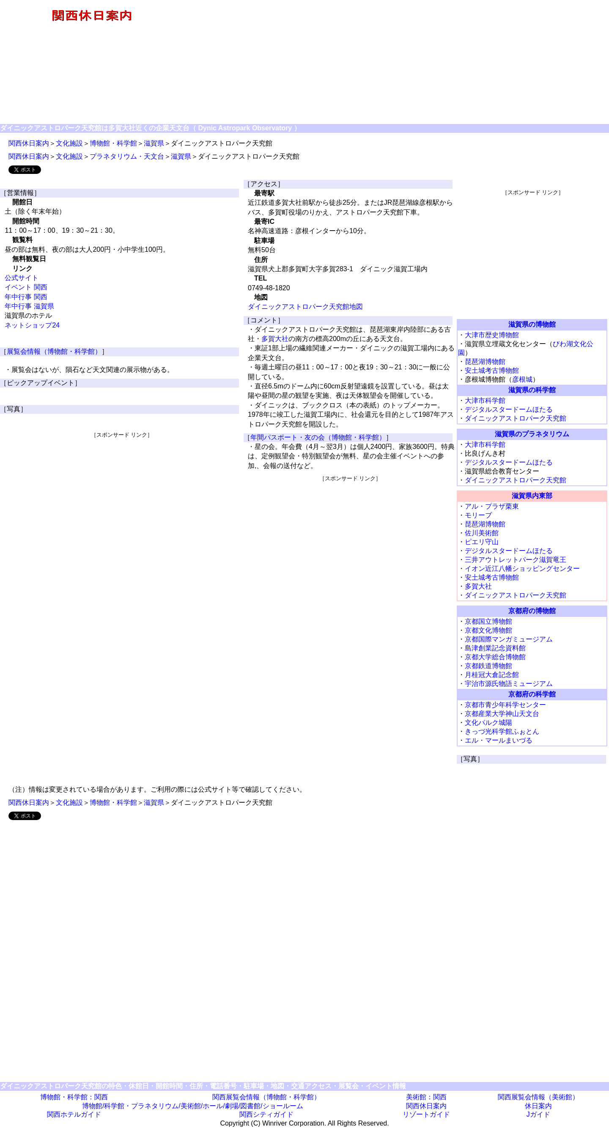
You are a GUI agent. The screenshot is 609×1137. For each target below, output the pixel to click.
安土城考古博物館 (492, 370)
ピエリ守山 (482, 541)
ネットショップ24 (32, 325)
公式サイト (21, 277)
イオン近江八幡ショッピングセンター (522, 568)
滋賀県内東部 (532, 495)
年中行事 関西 (26, 296)
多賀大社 (274, 338)
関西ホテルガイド (74, 1114)
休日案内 (538, 1105)
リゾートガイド (426, 1114)
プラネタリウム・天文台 (127, 156)
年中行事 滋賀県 (29, 306)
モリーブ (478, 515)
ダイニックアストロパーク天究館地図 (305, 306)
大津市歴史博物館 (492, 335)
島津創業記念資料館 (495, 648)
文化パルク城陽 (488, 722)
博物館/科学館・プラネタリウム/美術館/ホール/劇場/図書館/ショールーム (192, 1105)
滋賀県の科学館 (532, 390)
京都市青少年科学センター (505, 704)
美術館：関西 (426, 1097)
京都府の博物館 (532, 610)
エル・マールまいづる (498, 740)
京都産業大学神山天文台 (502, 713)
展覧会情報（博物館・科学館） (54, 351)
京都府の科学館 (532, 694)
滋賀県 (154, 143)
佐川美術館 (482, 533)
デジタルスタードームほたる (509, 409)
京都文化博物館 (488, 630)
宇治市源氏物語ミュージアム (509, 683)
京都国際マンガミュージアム (509, 639)
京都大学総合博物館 (495, 657)
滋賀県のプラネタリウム (532, 434)
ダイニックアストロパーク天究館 (515, 418)
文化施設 (69, 143)
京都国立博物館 (488, 621)
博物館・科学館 (113, 143)
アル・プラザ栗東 (492, 506)
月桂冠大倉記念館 (492, 674)
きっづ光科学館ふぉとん (502, 731)
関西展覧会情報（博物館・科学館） (266, 1097)
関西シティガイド (266, 1114)
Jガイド (538, 1114)
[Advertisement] (396, 62)
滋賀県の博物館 (532, 324)
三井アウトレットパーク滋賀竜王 (515, 559)
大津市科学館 (485, 400)
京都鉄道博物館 (488, 665)
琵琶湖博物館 (485, 361)
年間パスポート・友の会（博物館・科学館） (318, 437)
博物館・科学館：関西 (74, 1097)
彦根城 (522, 379)
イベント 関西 (26, 287)
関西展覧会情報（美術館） (538, 1097)
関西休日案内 (28, 143)
